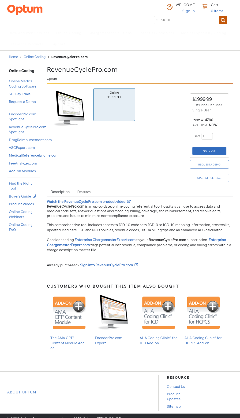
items (217, 10)
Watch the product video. (89, 196)
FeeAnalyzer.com (23, 163)
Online (114, 94)
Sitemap (174, 401)
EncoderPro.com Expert (114, 314)
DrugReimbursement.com (30, 139)
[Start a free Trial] (210, 173)
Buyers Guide (22, 196)
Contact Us (176, 381)
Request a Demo (22, 101)
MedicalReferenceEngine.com (34, 155)
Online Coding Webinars (21, 214)
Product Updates (173, 391)
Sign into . (109, 260)
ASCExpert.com (22, 147)
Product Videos (21, 204)
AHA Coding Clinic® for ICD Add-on (158, 314)
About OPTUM (21, 387)
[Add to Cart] (209, 150)
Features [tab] (83, 187)
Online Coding (35, 57)
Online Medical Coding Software (23, 83)
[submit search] (190, 20)
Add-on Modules (22, 171)
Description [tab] (60, 186)
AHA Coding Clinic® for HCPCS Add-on (203, 314)
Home (13, 57)
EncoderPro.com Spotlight (22, 116)
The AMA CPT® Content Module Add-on (69, 316)
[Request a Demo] (210, 161)
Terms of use (109, 413)
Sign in (188, 10)
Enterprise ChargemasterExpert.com (105, 234)
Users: (202, 136)
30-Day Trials (19, 94)
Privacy (81, 413)
